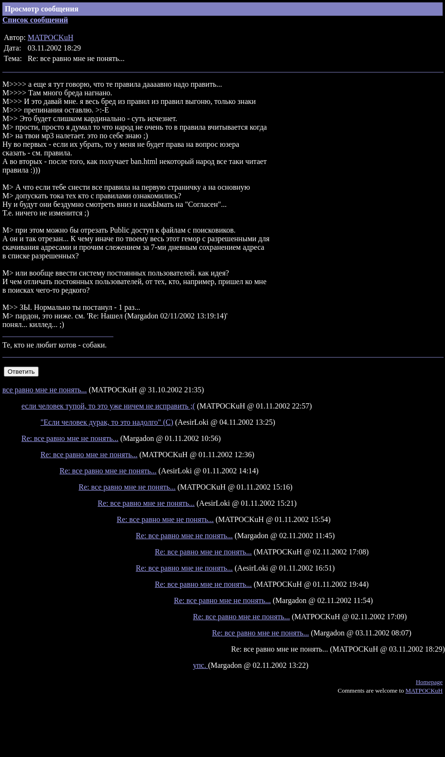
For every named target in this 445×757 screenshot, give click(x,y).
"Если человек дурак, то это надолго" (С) (106, 422)
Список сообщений (35, 20)
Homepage (429, 681)
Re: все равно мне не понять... (70, 438)
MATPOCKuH (50, 37)
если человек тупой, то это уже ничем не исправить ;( (108, 406)
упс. (200, 665)
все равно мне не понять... (44, 390)
